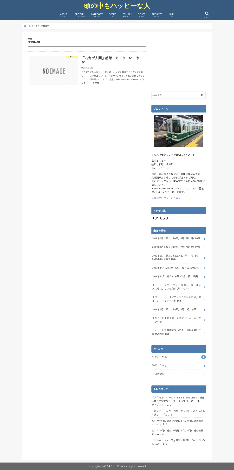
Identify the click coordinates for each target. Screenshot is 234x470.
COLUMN (127, 15)
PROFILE (79, 15)
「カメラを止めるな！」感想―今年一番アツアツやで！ (176, 319)
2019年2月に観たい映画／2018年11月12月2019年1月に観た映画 (175, 257)
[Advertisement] (178, 60)
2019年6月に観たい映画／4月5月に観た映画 (176, 238)
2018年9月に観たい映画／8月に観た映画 (174, 309)
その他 (158, 374)
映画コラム (160, 365)
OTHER (141, 15)
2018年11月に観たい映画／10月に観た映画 (175, 267)
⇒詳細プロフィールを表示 (166, 198)
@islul (165, 168)
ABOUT (63, 15)
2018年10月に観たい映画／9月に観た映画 (175, 276)
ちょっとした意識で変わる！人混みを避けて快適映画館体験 (176, 332)
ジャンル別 (160, 356)
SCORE (112, 15)
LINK (171, 15)
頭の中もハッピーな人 (117, 5)
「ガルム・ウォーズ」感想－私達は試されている (178, 440)
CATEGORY (97, 15)
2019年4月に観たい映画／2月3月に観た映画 (176, 247)
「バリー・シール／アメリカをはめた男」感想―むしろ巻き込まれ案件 (176, 299)
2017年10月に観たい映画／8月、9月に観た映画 (177, 420)
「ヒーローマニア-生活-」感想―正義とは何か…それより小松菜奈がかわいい (176, 286)
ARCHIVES (157, 15)
